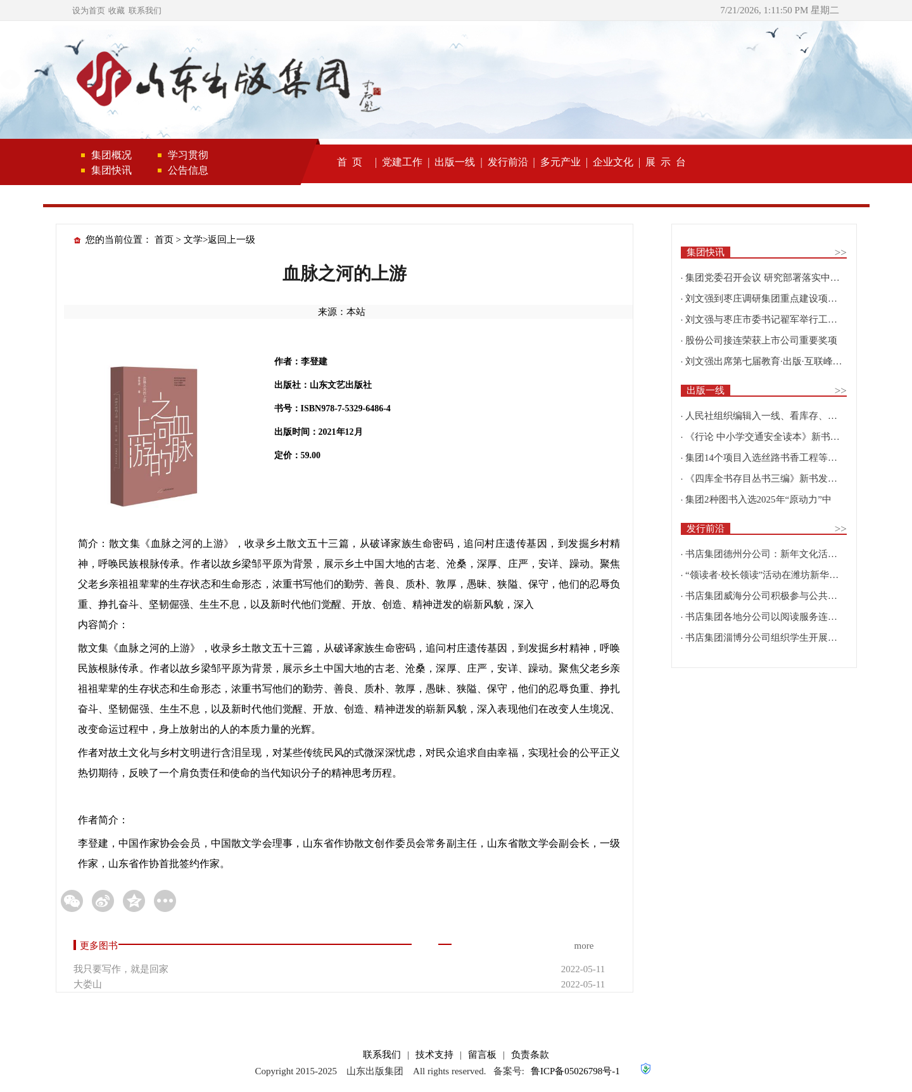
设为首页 (88, 10)
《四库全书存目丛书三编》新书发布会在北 (775, 478)
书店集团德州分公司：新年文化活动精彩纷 (775, 554)
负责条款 (530, 1055)
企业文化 (613, 162)
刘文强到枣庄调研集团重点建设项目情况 (770, 298)
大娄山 (87, 984)
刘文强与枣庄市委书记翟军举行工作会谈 (770, 319)
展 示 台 (665, 162)
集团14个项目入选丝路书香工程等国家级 (770, 458)
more (583, 946)
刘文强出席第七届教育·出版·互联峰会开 (768, 361)
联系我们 (145, 10)
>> (841, 253)
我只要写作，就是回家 (120, 969)
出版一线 (454, 162)
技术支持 (434, 1055)
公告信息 (188, 170)
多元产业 (560, 162)
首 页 (349, 162)
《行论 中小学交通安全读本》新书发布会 (772, 437)
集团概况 (111, 155)
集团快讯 (111, 170)
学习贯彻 (188, 155)
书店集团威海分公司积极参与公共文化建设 (775, 596)
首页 (164, 239)
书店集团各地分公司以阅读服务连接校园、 (775, 617)
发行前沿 (508, 162)
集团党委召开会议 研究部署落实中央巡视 (772, 278)
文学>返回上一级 (219, 239)
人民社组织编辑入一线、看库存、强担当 (770, 416)
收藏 (116, 10)
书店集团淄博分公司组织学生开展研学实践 (775, 638)
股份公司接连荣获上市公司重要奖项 (761, 340)
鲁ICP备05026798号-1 (575, 1071)
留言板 (482, 1055)
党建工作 (402, 162)
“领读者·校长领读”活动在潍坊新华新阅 (766, 575)
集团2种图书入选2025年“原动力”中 (758, 499)
